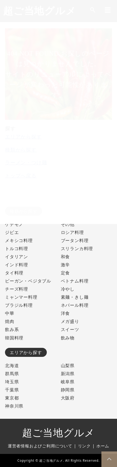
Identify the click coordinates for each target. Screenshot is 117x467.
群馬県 (12, 373)
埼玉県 (12, 382)
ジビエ (12, 232)
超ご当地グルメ (58, 432)
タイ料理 (14, 273)
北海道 (12, 365)
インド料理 (16, 265)
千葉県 (12, 390)
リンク (84, 446)
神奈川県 (14, 406)
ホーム (102, 446)
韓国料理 (14, 338)
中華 (9, 313)
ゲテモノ (14, 224)
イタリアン (16, 256)
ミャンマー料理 (21, 297)
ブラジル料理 (19, 305)
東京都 (12, 398)
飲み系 (12, 329)
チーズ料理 (16, 289)
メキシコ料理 (19, 240)
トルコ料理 (16, 248)
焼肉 (9, 321)
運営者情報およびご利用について (40, 446)
